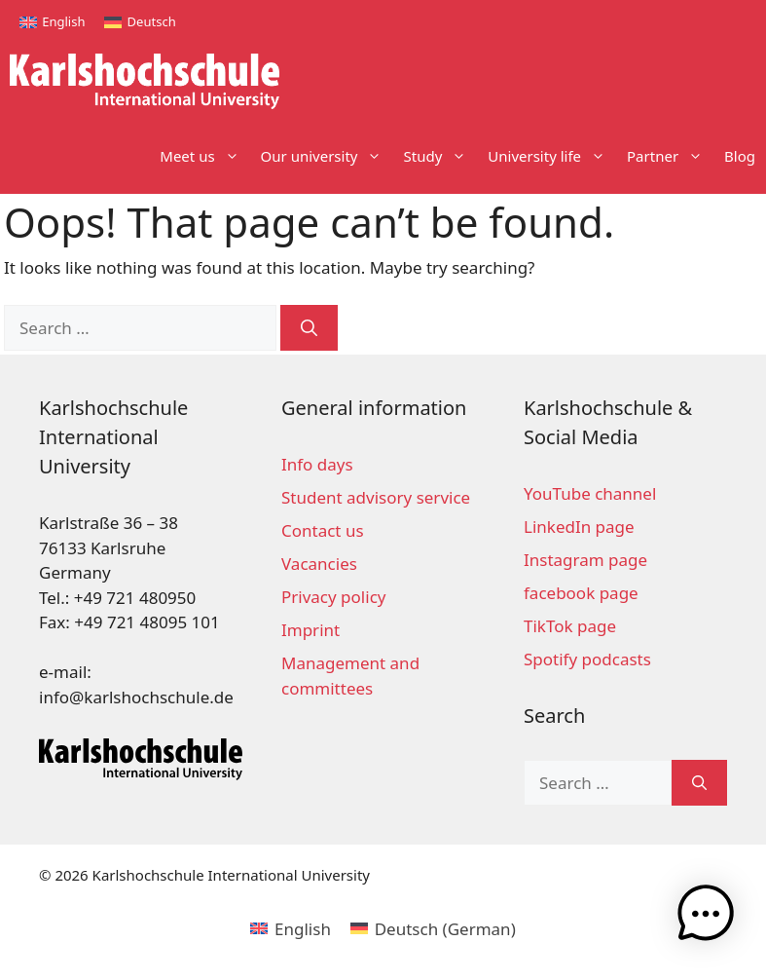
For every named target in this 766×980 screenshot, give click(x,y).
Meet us (204, 156)
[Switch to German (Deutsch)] (433, 928)
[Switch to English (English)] (290, 928)
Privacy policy (333, 596)
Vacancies (319, 563)
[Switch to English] (52, 22)
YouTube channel (590, 493)
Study (440, 156)
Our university (327, 156)
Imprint (310, 630)
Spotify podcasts (587, 659)
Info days (317, 464)
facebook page (581, 593)
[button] (706, 917)
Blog (739, 156)
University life (552, 156)
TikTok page (570, 626)
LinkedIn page (579, 526)
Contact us (322, 530)
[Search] (309, 328)
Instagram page (585, 559)
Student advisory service (375, 497)
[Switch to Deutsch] (139, 22)
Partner (670, 156)
